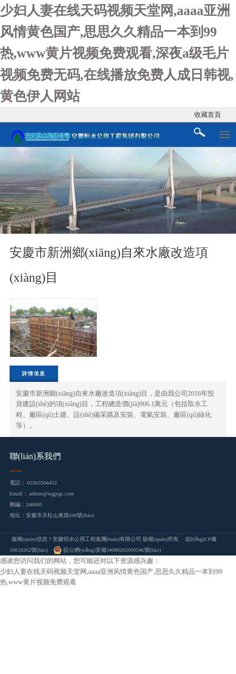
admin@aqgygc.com (51, 493)
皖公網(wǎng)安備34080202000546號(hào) (107, 550)
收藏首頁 (207, 114)
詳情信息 (33, 373)
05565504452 (42, 483)
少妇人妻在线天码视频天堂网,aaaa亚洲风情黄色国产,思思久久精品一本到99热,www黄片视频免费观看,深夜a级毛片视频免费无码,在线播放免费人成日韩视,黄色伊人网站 (116, 53)
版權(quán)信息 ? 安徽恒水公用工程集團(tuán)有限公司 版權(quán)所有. (96, 539)
